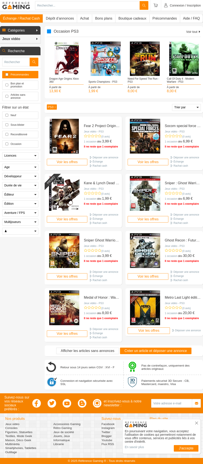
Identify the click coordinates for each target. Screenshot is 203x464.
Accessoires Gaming (67, 424)
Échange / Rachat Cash (21, 18)
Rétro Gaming (62, 428)
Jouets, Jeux (61, 436)
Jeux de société (63, 432)
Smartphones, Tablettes (20, 448)
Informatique (61, 440)
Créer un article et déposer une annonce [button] (156, 351)
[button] (20, 30)
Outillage (11, 452)
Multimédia (12, 444)
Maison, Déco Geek (18, 440)
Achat (84, 18)
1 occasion (90, 141)
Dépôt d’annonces (60, 18)
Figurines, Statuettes (18, 432)
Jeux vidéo (12, 424)
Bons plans (103, 18)
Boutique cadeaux (132, 18)
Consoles (11, 428)
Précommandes (164, 18)
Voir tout (193, 32)
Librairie (58, 444)
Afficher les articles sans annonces (87, 351)
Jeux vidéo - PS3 (94, 131)
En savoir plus (134, 447)
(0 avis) (105, 136)
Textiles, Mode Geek (18, 436)
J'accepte (186, 448)
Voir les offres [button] (67, 162)
